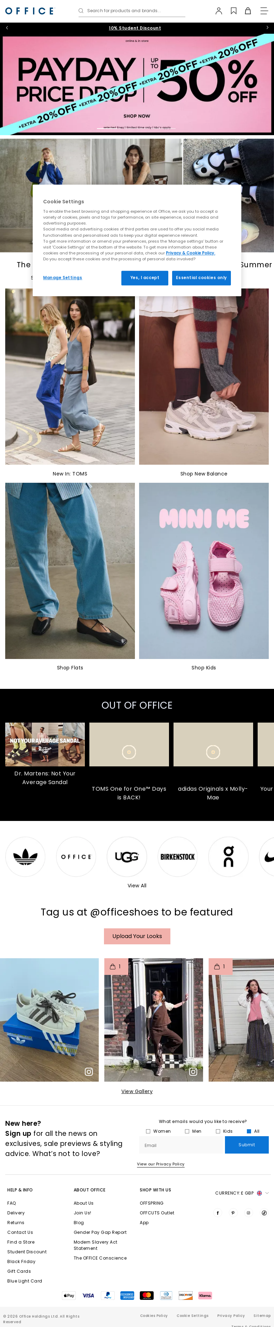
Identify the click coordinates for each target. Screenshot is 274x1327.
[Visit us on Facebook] (217, 1212)
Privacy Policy (231, 1315)
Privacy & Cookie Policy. (190, 253)
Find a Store (20, 1242)
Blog (79, 1223)
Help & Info (20, 1190)
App (144, 1223)
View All (137, 885)
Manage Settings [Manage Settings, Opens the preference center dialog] (62, 277)
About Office (90, 1190)
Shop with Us (155, 1190)
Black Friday (21, 1261)
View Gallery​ (137, 1091)
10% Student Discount (135, 28)
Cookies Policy (154, 1315)
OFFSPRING (152, 1203)
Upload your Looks (137, 936)
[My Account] (215, 10)
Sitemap (262, 1315)
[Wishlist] (229, 10)
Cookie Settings (193, 1315)
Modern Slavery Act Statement (96, 1245)
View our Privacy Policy (161, 1164)
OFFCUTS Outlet (157, 1213)
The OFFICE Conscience (100, 1258)
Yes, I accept (144, 277)
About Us (84, 1203)
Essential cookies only (201, 277)
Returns (16, 1223)
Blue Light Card (24, 1281)
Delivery (16, 1213)
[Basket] (244, 10)
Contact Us (20, 1232)
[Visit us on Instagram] (248, 1212)
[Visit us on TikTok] (264, 1212)
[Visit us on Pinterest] (233, 1212)
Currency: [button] (242, 1193)
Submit (247, 1145)
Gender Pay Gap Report (100, 1232)
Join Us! (82, 1213)
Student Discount (27, 1252)
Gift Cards (19, 1271)
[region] (137, 240)
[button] (49, 1020)
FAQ (11, 1203)
